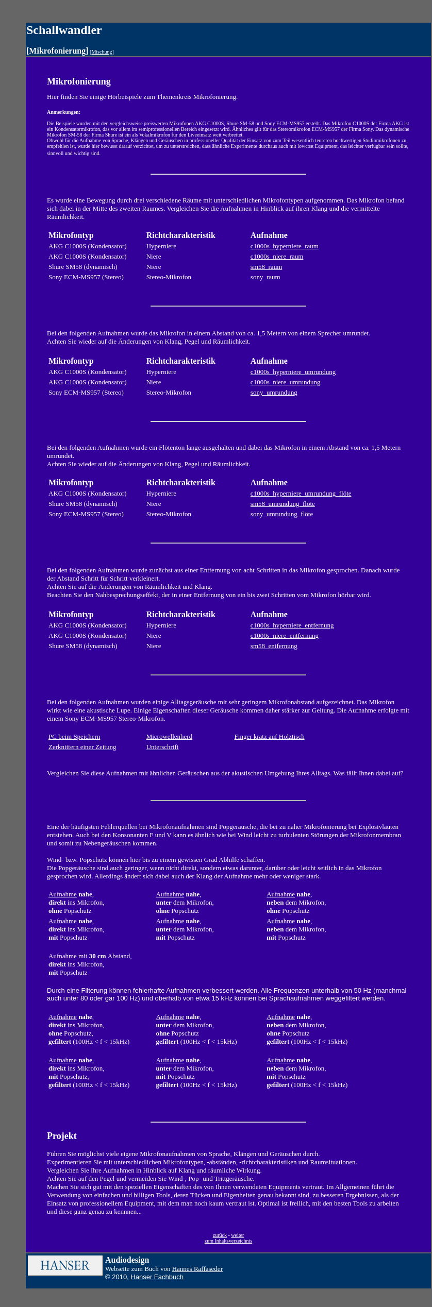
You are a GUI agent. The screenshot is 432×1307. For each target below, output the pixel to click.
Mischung (101, 52)
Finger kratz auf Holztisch (270, 736)
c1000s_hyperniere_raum (285, 246)
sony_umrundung (274, 392)
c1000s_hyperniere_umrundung (293, 372)
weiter (237, 1235)
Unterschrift (162, 747)
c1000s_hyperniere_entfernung (292, 625)
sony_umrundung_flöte (282, 514)
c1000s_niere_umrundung (286, 382)
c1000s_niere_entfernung (285, 635)
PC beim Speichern (74, 736)
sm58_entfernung (274, 646)
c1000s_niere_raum (277, 256)
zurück (220, 1235)
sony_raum (265, 277)
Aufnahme (62, 894)
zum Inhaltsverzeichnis (228, 1241)
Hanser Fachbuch (157, 1277)
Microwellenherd (169, 736)
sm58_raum (266, 266)
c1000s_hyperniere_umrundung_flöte (301, 493)
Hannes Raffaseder (197, 1268)
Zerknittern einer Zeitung (82, 747)
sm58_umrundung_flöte (283, 503)
